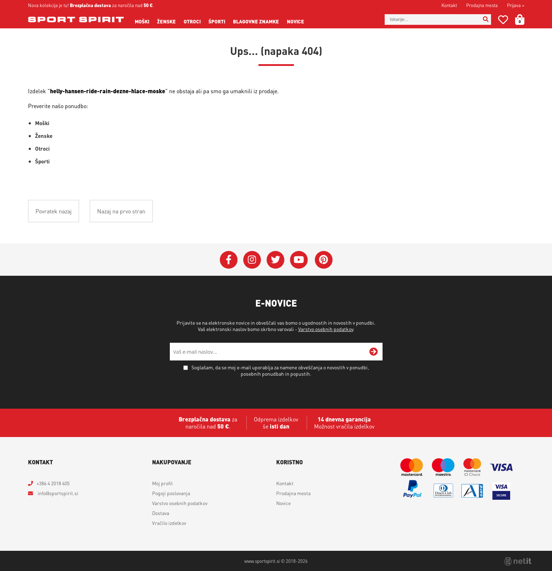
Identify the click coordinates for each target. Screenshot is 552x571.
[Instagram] (252, 260)
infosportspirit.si (57, 493)
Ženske (166, 21)
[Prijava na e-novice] (374, 351)
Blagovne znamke (256, 21)
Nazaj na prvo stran (121, 211)
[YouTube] (299, 260)
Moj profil (162, 483)
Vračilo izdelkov (169, 523)
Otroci (192, 21)
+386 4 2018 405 (53, 483)
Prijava (515, 5)
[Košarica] (524, 19)
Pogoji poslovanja (171, 493)
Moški (142, 21)
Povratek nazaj (53, 211)
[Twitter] (275, 260)
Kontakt (449, 5)
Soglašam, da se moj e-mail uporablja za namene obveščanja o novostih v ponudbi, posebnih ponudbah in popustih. (280, 370)
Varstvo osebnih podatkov (325, 329)
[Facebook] (229, 260)
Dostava (160, 513)
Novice (295, 21)
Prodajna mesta (482, 5)
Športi (216, 21)
